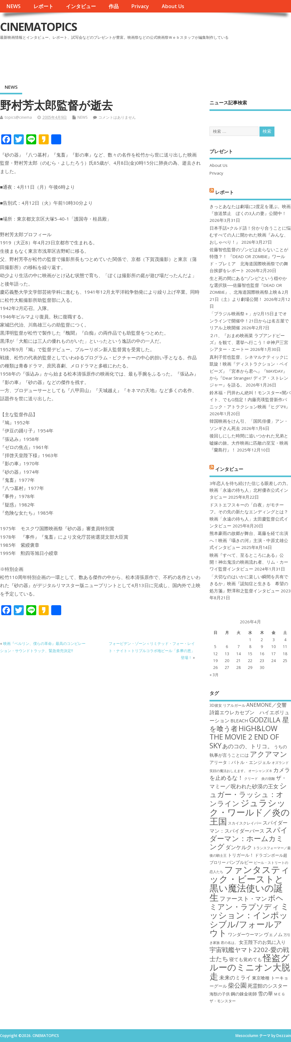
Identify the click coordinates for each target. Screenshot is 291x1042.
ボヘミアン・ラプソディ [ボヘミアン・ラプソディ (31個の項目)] (247, 902)
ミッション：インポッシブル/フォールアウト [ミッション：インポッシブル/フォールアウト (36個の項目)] (249, 919)
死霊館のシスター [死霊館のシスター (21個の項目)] (268, 985)
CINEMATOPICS (38, 26)
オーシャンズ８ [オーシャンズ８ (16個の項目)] (260, 771)
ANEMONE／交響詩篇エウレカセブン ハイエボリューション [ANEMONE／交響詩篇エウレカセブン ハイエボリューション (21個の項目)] (249, 712)
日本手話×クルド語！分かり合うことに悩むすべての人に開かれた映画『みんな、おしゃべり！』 (250, 235)
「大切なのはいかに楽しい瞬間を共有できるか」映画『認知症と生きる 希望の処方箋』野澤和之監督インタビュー (249, 584)
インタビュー (81, 6)
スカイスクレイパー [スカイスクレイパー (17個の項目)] (245, 823)
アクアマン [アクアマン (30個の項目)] (268, 754)
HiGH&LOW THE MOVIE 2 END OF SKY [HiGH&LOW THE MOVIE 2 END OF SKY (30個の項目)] (244, 736)
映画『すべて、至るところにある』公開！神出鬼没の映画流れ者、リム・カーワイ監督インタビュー (249, 562)
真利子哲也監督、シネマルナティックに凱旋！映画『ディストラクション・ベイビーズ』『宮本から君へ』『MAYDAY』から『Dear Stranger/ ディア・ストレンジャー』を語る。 (249, 371)
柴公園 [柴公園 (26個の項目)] (237, 985)
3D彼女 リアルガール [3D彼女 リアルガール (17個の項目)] (227, 705)
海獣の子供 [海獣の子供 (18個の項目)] (220, 994)
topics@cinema (18, 117)
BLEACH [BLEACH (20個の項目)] (239, 720)
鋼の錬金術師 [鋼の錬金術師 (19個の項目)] (244, 994)
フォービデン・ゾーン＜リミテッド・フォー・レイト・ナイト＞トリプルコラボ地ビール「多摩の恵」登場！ (152, 650)
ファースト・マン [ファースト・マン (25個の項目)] (243, 898)
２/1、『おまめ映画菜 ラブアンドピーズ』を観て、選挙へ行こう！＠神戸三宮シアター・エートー (249, 342)
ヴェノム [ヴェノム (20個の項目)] (273, 934)
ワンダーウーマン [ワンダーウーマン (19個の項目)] (245, 934)
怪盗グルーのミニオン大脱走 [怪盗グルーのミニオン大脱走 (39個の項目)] (250, 967)
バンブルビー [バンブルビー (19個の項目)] (240, 862)
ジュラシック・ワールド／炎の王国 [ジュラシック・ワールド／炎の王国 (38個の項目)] (250, 812)
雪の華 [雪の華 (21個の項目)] (265, 993)
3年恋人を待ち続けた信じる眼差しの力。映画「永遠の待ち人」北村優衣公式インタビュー (250, 490)
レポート (43, 6)
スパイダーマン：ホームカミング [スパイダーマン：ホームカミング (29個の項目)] (249, 838)
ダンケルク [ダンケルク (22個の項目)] (238, 847)
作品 (114, 6)
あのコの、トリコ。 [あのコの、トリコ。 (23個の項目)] (247, 746)
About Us (173, 6)
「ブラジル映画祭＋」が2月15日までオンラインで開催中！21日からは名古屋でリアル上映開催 (249, 321)
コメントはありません (117, 117)
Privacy (140, 6)
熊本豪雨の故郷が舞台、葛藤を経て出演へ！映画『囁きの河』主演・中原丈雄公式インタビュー (249, 540)
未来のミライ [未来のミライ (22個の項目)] (235, 977)
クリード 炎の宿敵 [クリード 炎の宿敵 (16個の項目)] (259, 778)
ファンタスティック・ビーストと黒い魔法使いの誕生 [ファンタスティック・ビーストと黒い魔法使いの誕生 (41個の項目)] (250, 883)
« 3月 (214, 674)
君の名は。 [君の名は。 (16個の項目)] (229, 942)
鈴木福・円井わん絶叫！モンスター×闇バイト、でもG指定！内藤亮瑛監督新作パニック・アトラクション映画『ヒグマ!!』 (250, 400)
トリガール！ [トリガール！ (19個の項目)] (241, 855)
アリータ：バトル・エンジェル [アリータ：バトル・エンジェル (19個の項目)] (240, 762)
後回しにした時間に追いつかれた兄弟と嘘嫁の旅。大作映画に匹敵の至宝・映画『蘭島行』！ (249, 443)
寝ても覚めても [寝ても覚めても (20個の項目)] (245, 959)
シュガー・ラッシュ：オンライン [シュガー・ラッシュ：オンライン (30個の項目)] (248, 794)
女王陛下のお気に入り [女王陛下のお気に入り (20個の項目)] (262, 942)
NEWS (13, 6)
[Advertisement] (172, 59)
